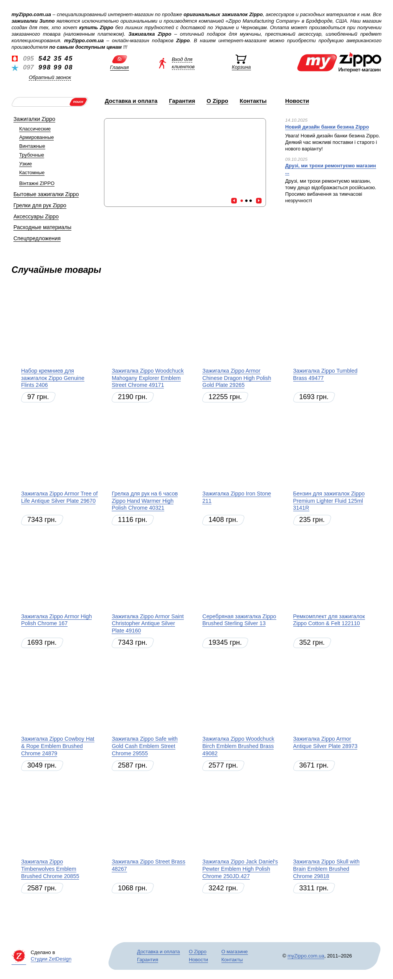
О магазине (234, 951)
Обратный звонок (50, 77)
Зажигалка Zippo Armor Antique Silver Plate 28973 (325, 742)
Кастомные (32, 172)
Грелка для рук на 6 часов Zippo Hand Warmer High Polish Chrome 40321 (145, 500)
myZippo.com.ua (305, 956)
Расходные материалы (42, 227)
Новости (297, 101)
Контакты (253, 101)
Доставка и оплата (131, 101)
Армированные (36, 137)
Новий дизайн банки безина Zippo (327, 127)
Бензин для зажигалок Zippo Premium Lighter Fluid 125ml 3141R (329, 500)
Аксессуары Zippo (36, 216)
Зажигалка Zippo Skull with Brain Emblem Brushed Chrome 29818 (326, 868)
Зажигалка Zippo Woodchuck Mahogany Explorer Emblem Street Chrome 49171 (147, 378)
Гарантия (182, 101)
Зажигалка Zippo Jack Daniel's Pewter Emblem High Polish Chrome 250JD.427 (240, 868)
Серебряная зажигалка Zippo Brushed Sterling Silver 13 (239, 620)
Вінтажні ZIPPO (36, 183)
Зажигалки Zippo (34, 119)
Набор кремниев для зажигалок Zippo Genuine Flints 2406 (52, 378)
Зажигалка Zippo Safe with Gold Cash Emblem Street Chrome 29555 (145, 746)
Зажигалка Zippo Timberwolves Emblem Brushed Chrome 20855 (50, 868)
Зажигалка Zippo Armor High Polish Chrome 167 (56, 620)
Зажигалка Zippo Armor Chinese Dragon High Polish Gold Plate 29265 (236, 378)
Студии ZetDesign (51, 959)
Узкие (25, 164)
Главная (119, 67)
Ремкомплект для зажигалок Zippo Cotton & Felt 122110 (329, 620)
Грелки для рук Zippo (39, 205)
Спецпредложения (37, 238)
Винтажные (32, 146)
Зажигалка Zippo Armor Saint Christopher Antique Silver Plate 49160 (148, 623)
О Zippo (217, 101)
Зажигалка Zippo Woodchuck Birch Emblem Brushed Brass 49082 (238, 746)
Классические (35, 129)
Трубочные (31, 155)
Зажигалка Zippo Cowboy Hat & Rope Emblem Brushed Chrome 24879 (57, 746)
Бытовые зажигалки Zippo (46, 194)
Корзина (241, 67)
